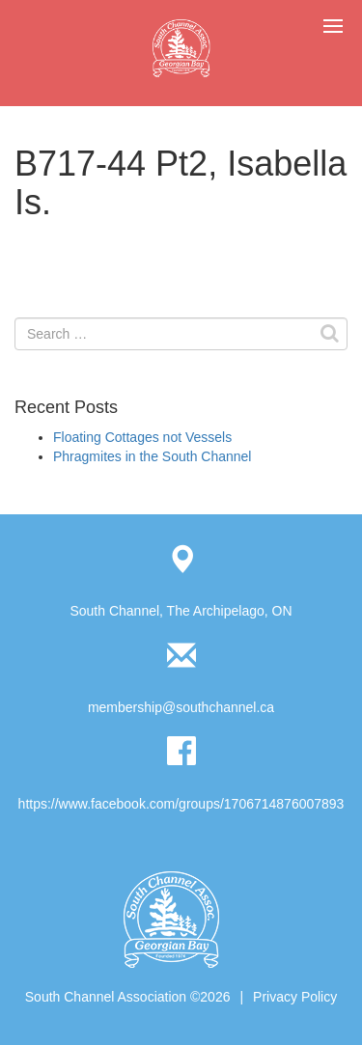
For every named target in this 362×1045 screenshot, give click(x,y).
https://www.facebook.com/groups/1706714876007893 (181, 803)
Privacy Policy (295, 996)
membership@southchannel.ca (181, 707)
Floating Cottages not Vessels (142, 437)
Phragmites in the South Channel (152, 456)
